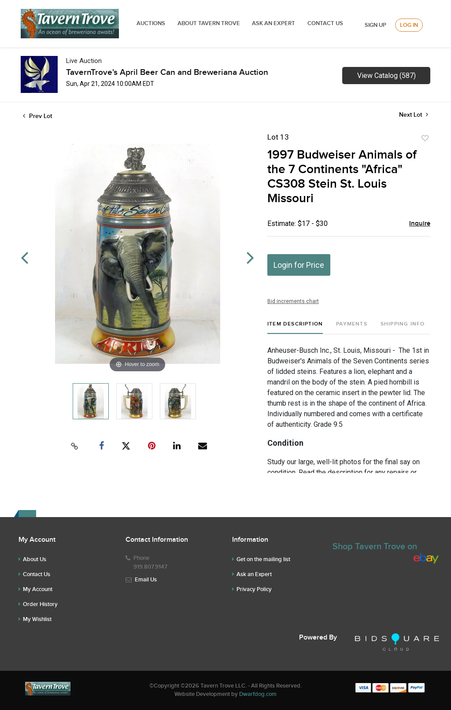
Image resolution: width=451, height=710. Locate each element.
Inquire (419, 224)
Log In (409, 25)
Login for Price (299, 265)
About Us (34, 559)
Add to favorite (425, 138)
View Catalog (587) (386, 75)
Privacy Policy (254, 589)
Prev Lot (37, 116)
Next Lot (413, 114)
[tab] (295, 327)
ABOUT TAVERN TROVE (209, 23)
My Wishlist (37, 619)
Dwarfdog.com (258, 694)
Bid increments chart (293, 301)
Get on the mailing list (263, 559)
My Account (37, 589)
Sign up (375, 25)
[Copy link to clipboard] (75, 446)
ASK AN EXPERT (273, 23)
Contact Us (325, 23)
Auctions (151, 23)
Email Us (146, 579)
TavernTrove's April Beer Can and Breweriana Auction (167, 72)
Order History (40, 604)
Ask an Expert (254, 574)
